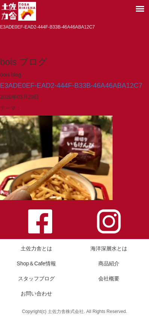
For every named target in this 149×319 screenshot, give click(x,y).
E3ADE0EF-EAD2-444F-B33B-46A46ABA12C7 (71, 85)
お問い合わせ (36, 293)
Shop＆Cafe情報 (36, 263)
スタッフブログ (36, 278)
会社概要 (108, 278)
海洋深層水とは (108, 248)
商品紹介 (108, 263)
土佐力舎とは (36, 248)
